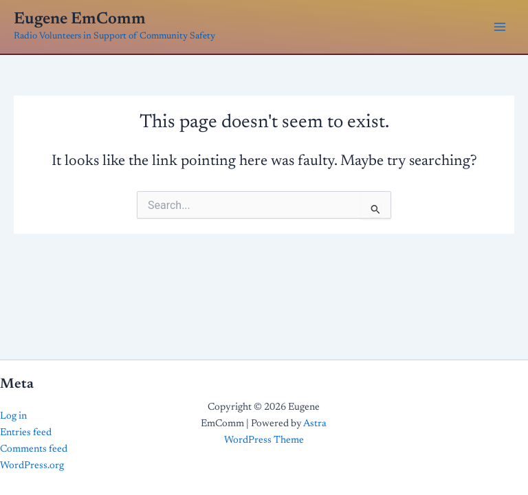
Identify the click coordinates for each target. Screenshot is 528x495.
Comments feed (33, 449)
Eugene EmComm (80, 20)
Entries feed (26, 433)
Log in (13, 416)
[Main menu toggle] (499, 26)
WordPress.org (32, 466)
